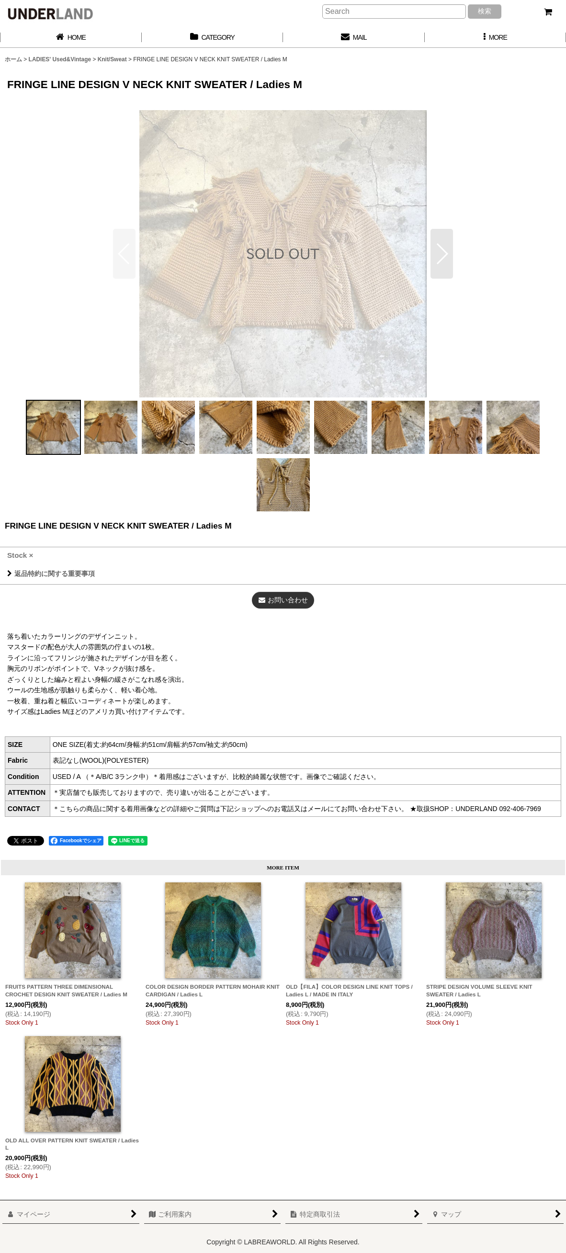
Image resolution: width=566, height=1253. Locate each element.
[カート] (547, 12)
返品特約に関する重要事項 (51, 573)
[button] (495, 37)
